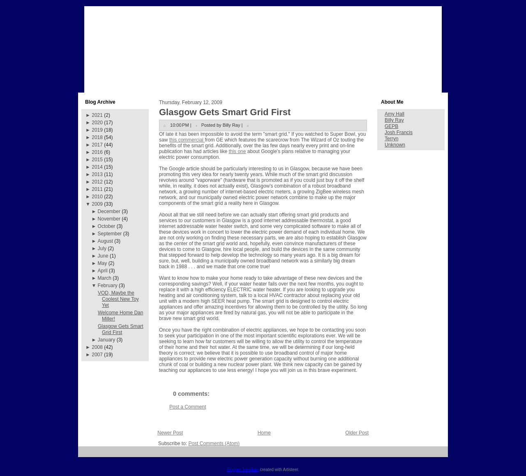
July (102, 248)
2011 (97, 189)
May (102, 263)
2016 (97, 152)
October (106, 226)
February (108, 285)
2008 (97, 347)
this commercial (187, 140)
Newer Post (170, 433)
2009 (97, 204)
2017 (97, 145)
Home (264, 433)
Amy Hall (394, 114)
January (106, 340)
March (104, 278)
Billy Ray (394, 120)
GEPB (391, 126)
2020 (97, 122)
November (109, 219)
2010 (97, 197)
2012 (97, 182)
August (105, 241)
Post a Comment (187, 407)
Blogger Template (243, 469)
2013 (97, 174)
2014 (97, 167)
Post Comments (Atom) (214, 443)
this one (237, 151)
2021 (97, 115)
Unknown (395, 145)
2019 (97, 130)
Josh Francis (399, 132)
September (110, 234)
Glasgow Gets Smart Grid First (120, 329)
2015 (97, 160)
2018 (97, 137)
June (103, 256)
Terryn (391, 139)
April (103, 271)
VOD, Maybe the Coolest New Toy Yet (118, 299)
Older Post (357, 433)
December (109, 211)
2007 (97, 355)
